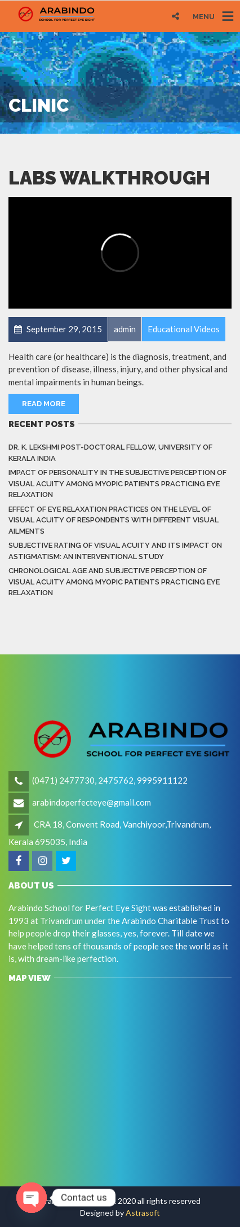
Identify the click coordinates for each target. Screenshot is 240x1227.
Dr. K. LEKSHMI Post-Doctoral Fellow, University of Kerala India (110, 453)
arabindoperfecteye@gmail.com (91, 802)
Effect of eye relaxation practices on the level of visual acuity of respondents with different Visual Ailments (113, 520)
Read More (43, 403)
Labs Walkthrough (109, 178)
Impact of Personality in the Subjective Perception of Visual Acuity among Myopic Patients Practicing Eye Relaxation (117, 483)
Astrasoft (143, 1212)
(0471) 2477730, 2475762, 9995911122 (110, 780)
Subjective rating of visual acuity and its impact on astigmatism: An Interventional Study (115, 551)
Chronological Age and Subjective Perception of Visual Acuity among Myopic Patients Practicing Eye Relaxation (114, 581)
